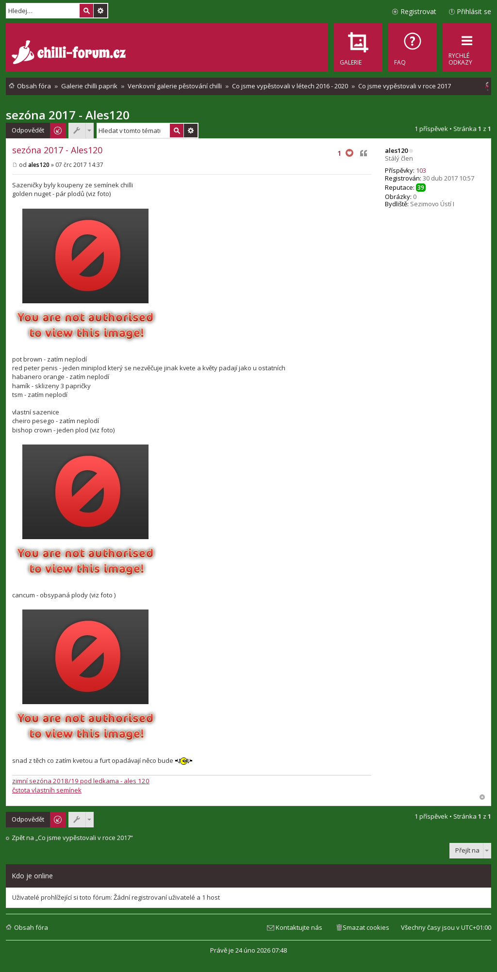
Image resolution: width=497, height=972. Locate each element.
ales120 (396, 150)
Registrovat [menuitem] (418, 11)
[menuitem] (412, 47)
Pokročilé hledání (100, 10)
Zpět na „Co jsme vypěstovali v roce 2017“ (72, 838)
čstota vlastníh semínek (47, 790)
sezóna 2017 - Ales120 (68, 115)
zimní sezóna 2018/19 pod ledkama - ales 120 (80, 780)
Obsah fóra (31, 927)
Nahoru (482, 797)
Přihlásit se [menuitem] (474, 11)
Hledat (86, 10)
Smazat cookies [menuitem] (366, 927)
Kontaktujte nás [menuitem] (299, 927)
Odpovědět (28, 130)
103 (421, 170)
